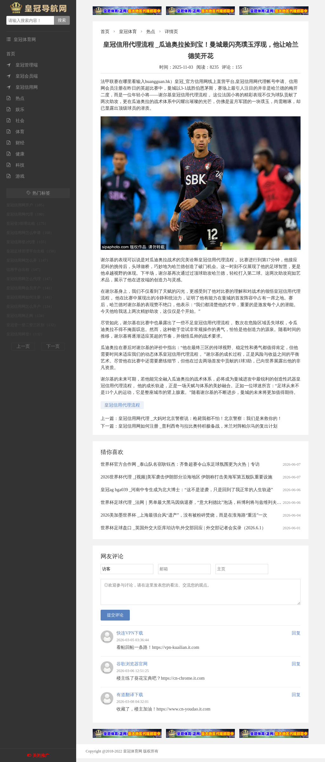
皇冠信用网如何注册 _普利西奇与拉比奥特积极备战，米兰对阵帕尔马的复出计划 (197, 426)
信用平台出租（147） (24, 269)
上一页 (23, 346)
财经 (15, 143)
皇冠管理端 (22, 65)
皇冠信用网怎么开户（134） (30, 306)
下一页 (53, 346)
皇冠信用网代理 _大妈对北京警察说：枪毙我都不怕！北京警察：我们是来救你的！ (200, 418)
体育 (15, 131)
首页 (10, 53)
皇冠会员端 (22, 76)
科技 (15, 165)
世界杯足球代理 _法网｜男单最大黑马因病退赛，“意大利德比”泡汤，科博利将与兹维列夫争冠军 (195, 502)
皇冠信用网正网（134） (26, 315)
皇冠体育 (128, 31)
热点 (15, 98)
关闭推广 (41, 755)
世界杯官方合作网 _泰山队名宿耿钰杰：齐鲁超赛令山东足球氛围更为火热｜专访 (180, 464)
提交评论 (115, 618)
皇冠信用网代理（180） (26, 214)
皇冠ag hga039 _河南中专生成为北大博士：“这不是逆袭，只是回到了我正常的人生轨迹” (187, 489)
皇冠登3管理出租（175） (27, 223)
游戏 (15, 176)
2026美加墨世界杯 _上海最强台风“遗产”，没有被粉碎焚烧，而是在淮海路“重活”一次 (184, 515)
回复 (296, 637)
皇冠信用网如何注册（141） (30, 297)
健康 (15, 154)
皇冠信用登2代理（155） (27, 242)
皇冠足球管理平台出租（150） (32, 251)
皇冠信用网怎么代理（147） (30, 279)
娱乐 (15, 109)
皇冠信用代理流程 (122, 405)
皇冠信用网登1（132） (25, 334)
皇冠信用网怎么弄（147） (28, 260)
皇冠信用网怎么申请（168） (30, 232)
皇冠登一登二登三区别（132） (32, 325)
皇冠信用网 (22, 87)
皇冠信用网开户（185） (26, 205)
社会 (15, 120)
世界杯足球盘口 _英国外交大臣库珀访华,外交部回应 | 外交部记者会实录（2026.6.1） (183, 527)
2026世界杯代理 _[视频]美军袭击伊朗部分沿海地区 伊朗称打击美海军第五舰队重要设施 (186, 477)
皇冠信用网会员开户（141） (30, 288)
